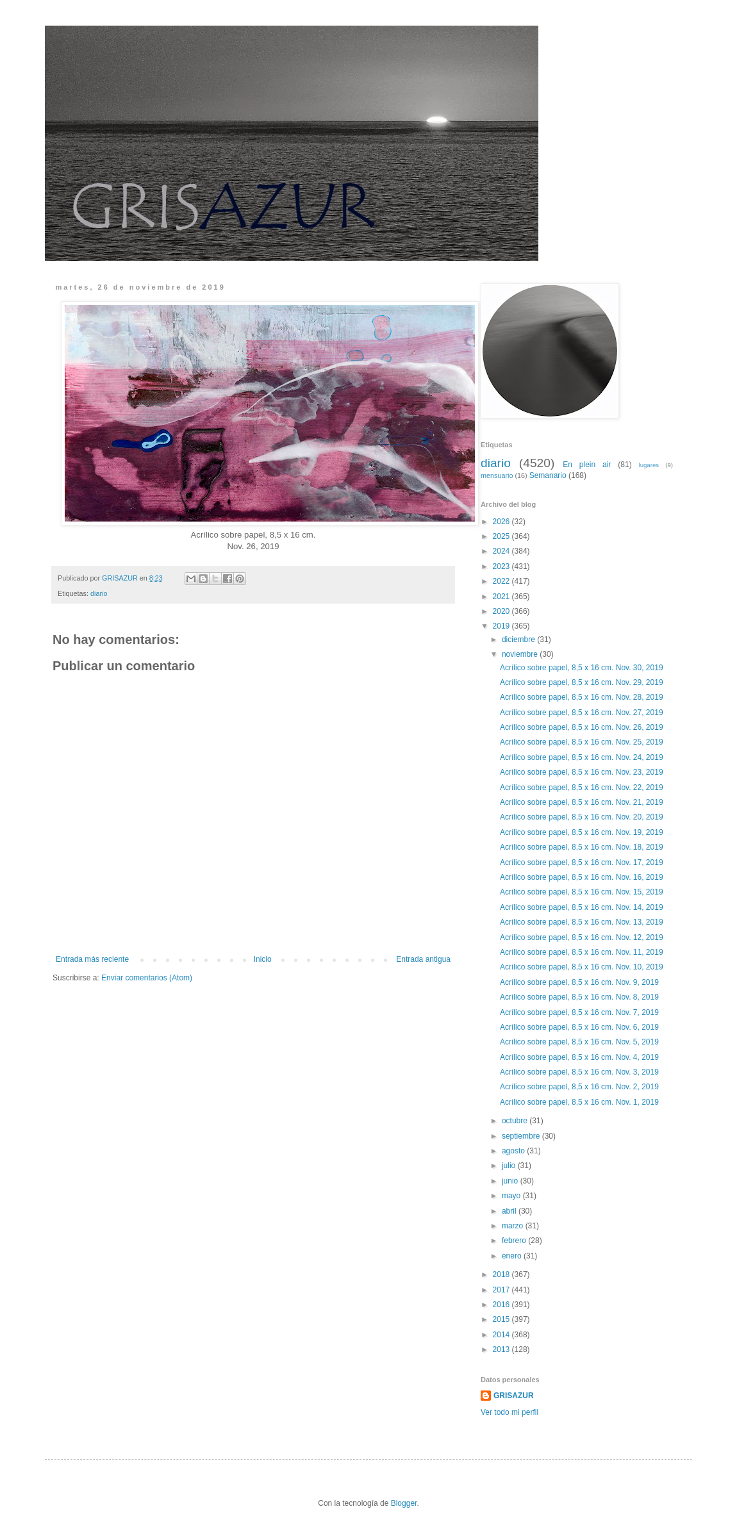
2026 (502, 521)
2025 (502, 536)
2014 (502, 1334)
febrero (515, 1240)
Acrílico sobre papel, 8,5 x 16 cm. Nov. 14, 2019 (581, 907)
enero (513, 1255)
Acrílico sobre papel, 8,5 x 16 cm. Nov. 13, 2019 (581, 922)
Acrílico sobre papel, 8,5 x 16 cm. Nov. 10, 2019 (581, 966)
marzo (514, 1225)
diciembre (519, 639)
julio (510, 1165)
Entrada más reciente (92, 959)
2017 (502, 1289)
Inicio (263, 959)
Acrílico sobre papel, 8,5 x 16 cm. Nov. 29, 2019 (581, 682)
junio (511, 1180)
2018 (502, 1274)
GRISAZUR (513, 1395)
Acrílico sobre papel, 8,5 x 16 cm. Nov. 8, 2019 (579, 997)
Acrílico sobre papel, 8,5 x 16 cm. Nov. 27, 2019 (581, 712)
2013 (502, 1349)
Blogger (404, 1503)
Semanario (548, 475)
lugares (649, 464)
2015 (502, 1319)
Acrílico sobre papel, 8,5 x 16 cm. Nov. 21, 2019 (581, 802)
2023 (502, 566)
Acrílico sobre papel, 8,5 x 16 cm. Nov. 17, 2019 (581, 862)
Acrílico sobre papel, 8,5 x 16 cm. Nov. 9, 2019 (579, 982)
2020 (502, 611)
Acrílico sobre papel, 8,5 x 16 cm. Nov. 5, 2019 (579, 1041)
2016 (502, 1304)
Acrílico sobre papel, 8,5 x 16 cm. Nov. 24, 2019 (581, 757)
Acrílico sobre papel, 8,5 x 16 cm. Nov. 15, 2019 (581, 891)
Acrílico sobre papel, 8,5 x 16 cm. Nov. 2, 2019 (579, 1086)
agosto (514, 1150)
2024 (502, 551)
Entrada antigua (423, 959)
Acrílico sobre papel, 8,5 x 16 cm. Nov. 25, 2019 (581, 742)
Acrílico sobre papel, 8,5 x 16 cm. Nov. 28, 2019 (581, 697)
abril (510, 1211)
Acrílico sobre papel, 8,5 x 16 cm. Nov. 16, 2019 (581, 877)
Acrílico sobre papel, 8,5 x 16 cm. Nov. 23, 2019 (581, 772)
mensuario (497, 475)
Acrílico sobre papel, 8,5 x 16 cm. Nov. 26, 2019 (581, 727)
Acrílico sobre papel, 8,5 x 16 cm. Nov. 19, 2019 (581, 832)
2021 (502, 596)
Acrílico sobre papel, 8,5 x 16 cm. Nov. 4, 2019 (579, 1057)
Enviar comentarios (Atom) (146, 977)
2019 (502, 626)
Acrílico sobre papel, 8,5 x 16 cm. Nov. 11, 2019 (581, 952)
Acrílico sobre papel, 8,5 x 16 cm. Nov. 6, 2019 (579, 1027)
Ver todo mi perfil (509, 1412)
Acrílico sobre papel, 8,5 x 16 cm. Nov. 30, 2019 (581, 667)
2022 (502, 581)
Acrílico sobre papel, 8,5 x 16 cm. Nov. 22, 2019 (581, 787)
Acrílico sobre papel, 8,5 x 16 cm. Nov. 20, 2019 (581, 816)
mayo (512, 1195)
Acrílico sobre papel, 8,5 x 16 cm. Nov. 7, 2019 (579, 1012)
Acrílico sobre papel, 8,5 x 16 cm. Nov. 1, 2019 (579, 1102)
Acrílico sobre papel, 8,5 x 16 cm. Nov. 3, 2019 (579, 1072)
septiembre (522, 1136)
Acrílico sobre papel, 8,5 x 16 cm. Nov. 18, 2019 (581, 847)
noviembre (521, 654)
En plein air (587, 464)
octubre (515, 1120)
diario (98, 593)
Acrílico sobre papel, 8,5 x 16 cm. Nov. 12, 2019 (581, 937)
